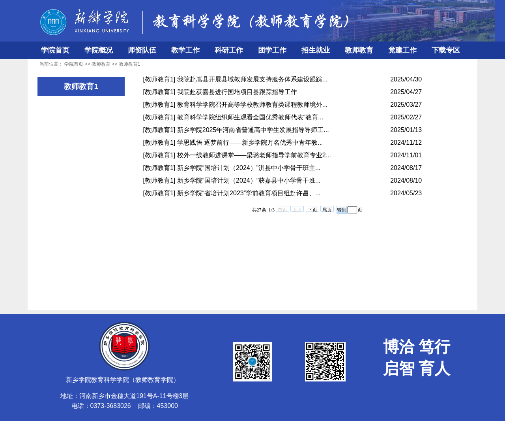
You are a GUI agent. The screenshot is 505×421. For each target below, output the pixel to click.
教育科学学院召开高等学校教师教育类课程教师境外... (252, 104)
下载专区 (446, 50)
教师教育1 (129, 64)
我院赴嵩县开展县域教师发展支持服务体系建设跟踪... (252, 79)
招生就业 (315, 50)
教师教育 (359, 50)
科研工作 (229, 50)
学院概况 (98, 50)
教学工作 (185, 50)
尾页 (327, 209)
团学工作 (272, 50)
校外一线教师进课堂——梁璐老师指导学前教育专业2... (254, 155)
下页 (312, 209)
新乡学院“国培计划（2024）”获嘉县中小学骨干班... (249, 180)
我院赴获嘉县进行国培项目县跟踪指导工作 (237, 92)
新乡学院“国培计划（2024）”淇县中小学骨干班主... (249, 167)
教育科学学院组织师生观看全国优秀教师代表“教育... (250, 117)
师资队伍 (142, 50)
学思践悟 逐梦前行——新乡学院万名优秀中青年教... (250, 142)
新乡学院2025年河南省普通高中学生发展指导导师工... (253, 129)
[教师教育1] (159, 79)
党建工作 (402, 50)
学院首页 (55, 50)
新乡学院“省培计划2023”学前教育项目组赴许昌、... (249, 193)
